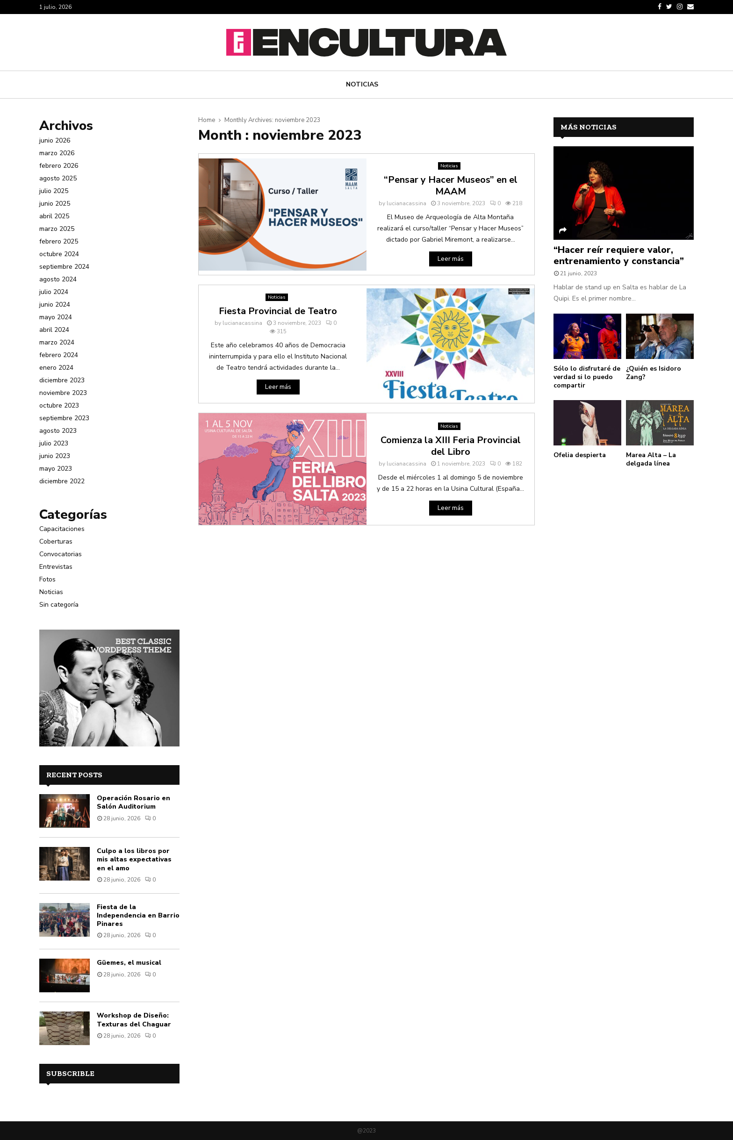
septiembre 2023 (64, 418)
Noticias (362, 84)
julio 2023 (53, 443)
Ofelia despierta (579, 455)
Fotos (47, 579)
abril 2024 (54, 329)
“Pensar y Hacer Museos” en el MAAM (450, 185)
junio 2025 (54, 203)
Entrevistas (55, 566)
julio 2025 (53, 190)
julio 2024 (53, 291)
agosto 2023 (58, 430)
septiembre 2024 (64, 266)
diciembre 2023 (62, 380)
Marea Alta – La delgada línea (651, 459)
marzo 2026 (56, 153)
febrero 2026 (58, 165)
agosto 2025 (58, 178)
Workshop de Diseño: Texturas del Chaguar (134, 1019)
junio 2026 (54, 140)
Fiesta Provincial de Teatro (278, 311)
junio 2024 (54, 304)
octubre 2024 (59, 254)
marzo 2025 (56, 228)
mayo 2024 (55, 317)
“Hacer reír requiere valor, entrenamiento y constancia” (618, 255)
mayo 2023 (55, 468)
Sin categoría (59, 604)
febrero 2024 (58, 355)
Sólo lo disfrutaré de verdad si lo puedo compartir (586, 377)
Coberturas (55, 541)
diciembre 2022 (62, 481)
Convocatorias (60, 554)
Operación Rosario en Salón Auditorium (133, 802)
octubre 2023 (59, 405)
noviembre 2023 (63, 392)
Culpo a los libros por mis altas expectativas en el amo (134, 859)
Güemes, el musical (129, 962)
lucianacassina (406, 203)
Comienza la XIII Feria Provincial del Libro (451, 446)
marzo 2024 (56, 342)
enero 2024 (56, 367)
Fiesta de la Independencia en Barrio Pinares (138, 915)
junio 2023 (54, 456)
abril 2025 (54, 216)
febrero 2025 (58, 241)
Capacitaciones (62, 528)
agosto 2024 (58, 279)
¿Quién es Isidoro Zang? (653, 372)
